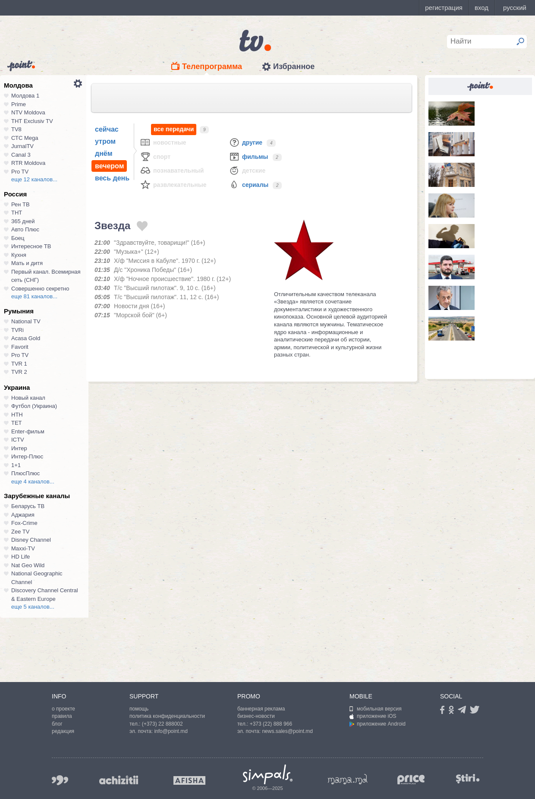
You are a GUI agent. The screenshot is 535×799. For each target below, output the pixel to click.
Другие (245, 142)
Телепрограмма (212, 66)
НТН (17, 414)
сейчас (107, 129)
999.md (60, 780)
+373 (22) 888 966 (271, 724)
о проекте (63, 709)
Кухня (18, 255)
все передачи (174, 129)
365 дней (23, 221)
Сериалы (248, 184)
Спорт (155, 156)
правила (62, 716)
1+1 (16, 465)
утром (105, 141)
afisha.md (189, 780)
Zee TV (20, 531)
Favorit (19, 347)
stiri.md (467, 778)
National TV (26, 321)
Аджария (23, 515)
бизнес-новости (256, 716)
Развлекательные (173, 184)
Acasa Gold (25, 338)
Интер (19, 448)
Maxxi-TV (23, 548)
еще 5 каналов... (32, 606)
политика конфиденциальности (167, 716)
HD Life (20, 556)
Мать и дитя (27, 263)
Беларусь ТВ (27, 506)
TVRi (17, 330)
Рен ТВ (20, 204)
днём (104, 153)
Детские (247, 170)
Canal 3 (21, 155)
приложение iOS (373, 716)
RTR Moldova (28, 163)
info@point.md (171, 731)
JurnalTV (22, 146)
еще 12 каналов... (34, 179)
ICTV (17, 439)
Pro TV (19, 171)
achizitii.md (118, 780)
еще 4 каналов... (32, 481)
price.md (411, 780)
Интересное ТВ (31, 246)
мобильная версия (375, 709)
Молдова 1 (25, 95)
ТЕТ (16, 423)
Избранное (294, 66)
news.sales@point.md (287, 731)
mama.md (348, 779)
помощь (138, 709)
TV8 (16, 129)
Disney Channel (31, 540)
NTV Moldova (28, 112)
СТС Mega (24, 138)
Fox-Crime (24, 523)
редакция (63, 731)
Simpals (268, 774)
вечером (109, 166)
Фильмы (248, 156)
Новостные (163, 142)
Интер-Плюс (27, 456)
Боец (17, 238)
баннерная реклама (261, 709)
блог (57, 724)
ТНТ (16, 212)
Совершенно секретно (40, 288)
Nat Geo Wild (27, 565)
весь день (112, 178)
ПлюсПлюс (25, 473)
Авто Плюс (25, 229)
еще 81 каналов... (34, 296)
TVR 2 (19, 372)
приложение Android (377, 724)
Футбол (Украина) (34, 406)
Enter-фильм (27, 431)
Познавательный (172, 170)
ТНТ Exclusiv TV (32, 121)
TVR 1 (19, 363)
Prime (18, 104)
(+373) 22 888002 (162, 724)
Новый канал (28, 398)
